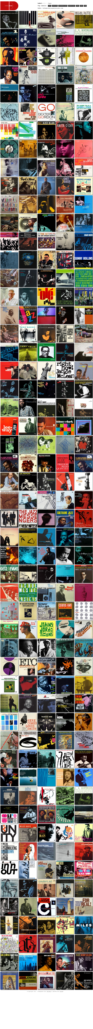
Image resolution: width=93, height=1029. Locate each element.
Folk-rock (55, 5)
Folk (77, 5)
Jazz (50, 5)
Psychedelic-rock (63, 5)
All (44, 3)
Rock (81, 5)
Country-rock (72, 5)
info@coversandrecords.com (52, 8)
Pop (85, 5)
